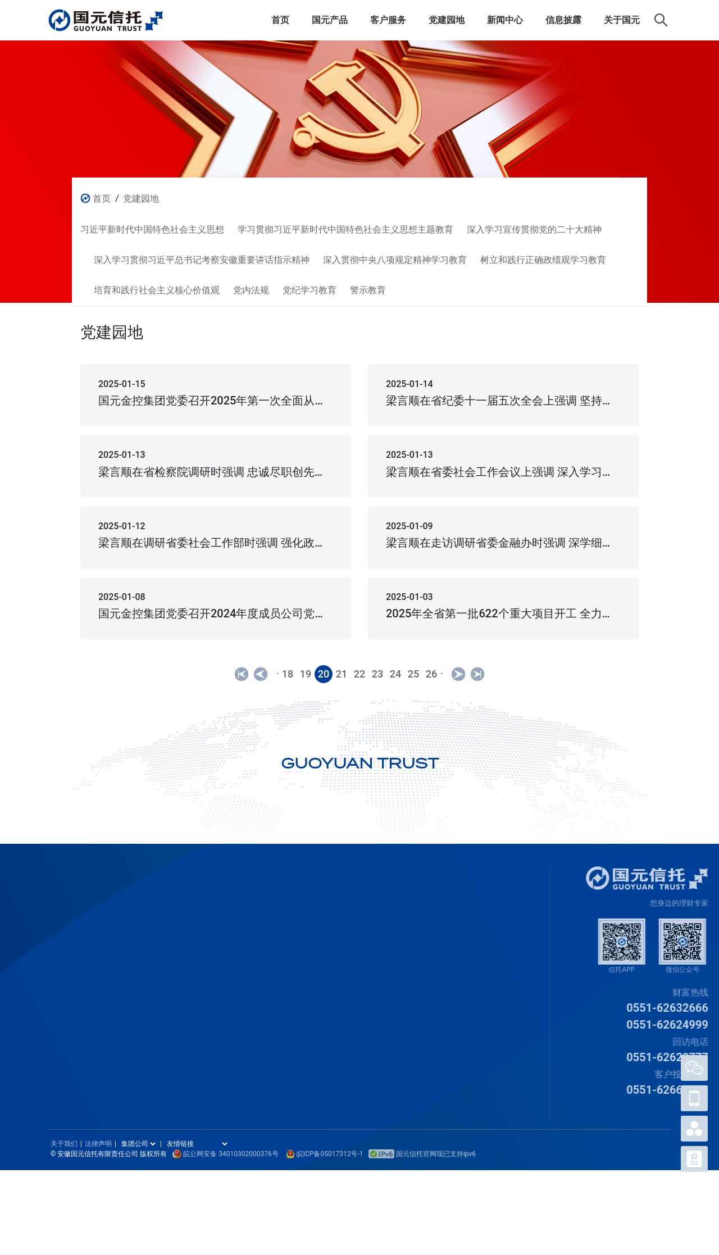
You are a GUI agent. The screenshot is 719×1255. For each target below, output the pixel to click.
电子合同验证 (123, 1032)
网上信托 (63, 1008)
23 (377, 674)
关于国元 (622, 20)
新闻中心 (505, 20)
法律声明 (98, 1144)
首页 (280, 20)
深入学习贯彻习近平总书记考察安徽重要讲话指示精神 (262, 985)
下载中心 (115, 985)
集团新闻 (377, 938)
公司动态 (377, 914)
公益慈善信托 (71, 985)
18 (287, 674)
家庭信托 (63, 961)
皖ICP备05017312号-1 (330, 1154)
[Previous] (241, 674)
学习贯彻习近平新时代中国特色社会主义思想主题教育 (262, 938)
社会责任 (427, 938)
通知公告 (377, 961)
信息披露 (563, 20)
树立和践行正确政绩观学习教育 (223, 1032)
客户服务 (388, 20)
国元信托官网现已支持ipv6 (422, 1153)
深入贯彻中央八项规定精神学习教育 (231, 1008)
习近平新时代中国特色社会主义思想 (231, 914)
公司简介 (478, 914)
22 (359, 674)
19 (305, 674)
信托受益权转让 (127, 938)
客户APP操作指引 (131, 1056)
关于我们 (478, 1008)
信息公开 (427, 985)
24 (395, 674)
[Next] (458, 674)
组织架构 (478, 938)
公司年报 (427, 914)
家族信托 (63, 938)
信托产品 (63, 914)
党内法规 (183, 1079)
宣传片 (474, 985)
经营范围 (478, 961)
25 (413, 674)
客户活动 (115, 961)
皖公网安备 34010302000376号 (230, 1154)
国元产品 (330, 20)
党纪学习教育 (191, 1103)
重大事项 (427, 961)
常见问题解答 (123, 1008)
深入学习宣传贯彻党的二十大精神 (227, 961)
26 (431, 674)
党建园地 (447, 20)
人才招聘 (478, 1032)
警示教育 (183, 1126)
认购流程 (115, 914)
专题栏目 (377, 985)
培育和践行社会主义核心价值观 (223, 1056)
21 (341, 674)
